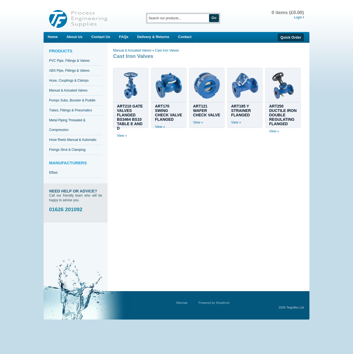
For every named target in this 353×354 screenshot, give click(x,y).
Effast (53, 173)
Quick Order (290, 37)
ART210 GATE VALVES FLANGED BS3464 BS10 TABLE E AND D (130, 117)
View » (122, 136)
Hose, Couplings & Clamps (69, 80)
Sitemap (182, 302)
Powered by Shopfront (214, 302)
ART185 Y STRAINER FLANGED (241, 110)
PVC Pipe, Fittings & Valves (69, 61)
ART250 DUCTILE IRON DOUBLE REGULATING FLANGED (283, 115)
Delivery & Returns (153, 37)
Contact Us (100, 37)
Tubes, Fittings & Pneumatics (70, 110)
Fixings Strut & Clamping (67, 150)
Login (298, 17)
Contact (184, 37)
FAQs (124, 37)
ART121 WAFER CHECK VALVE (206, 110)
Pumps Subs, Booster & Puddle (72, 100)
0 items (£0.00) (288, 12)
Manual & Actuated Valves (68, 90)
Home (53, 37)
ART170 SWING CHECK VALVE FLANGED (168, 113)
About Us (74, 37)
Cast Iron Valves (167, 50)
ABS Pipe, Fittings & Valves (69, 71)
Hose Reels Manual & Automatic (73, 140)
